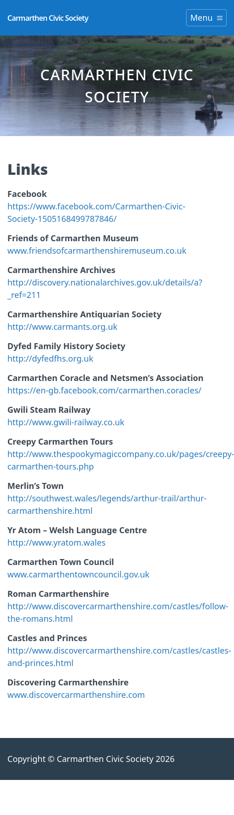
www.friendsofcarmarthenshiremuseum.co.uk (97, 250)
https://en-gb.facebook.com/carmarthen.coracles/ (104, 390)
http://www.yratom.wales (56, 542)
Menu (206, 17)
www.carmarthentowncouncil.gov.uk (78, 574)
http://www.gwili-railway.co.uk (65, 422)
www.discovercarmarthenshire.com (76, 694)
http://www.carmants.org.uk (62, 326)
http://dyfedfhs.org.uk (50, 358)
